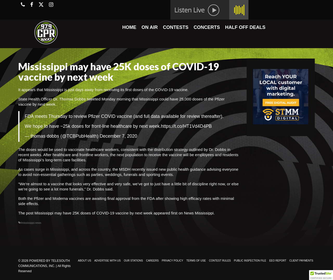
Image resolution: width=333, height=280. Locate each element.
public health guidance (186, 169)
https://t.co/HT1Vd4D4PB (186, 126)
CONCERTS (207, 27)
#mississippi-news (30, 222)
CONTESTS (175, 27)
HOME (129, 27)
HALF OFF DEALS (245, 27)
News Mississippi (199, 213)
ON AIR (150, 27)
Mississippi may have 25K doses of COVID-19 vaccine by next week (94, 213)
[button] (321, 275)
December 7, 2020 (118, 136)
